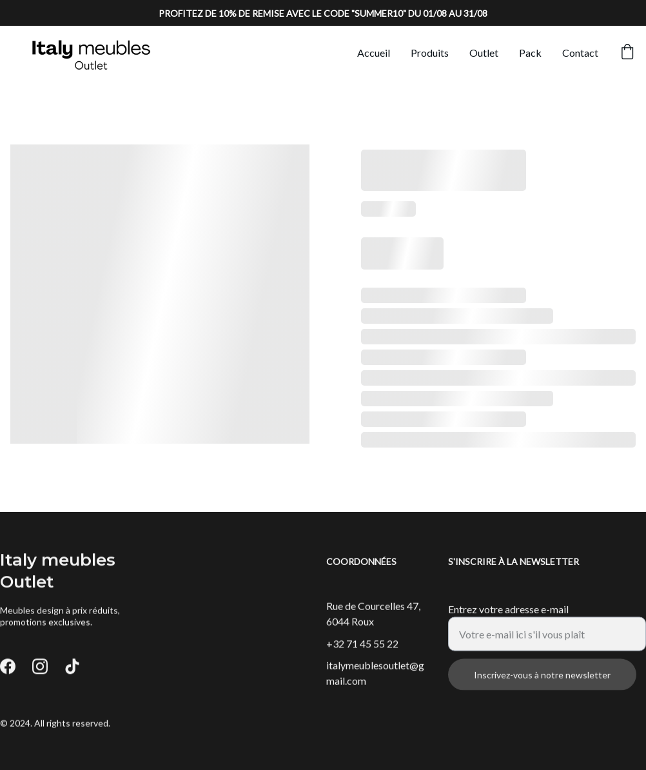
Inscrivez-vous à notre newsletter (542, 681)
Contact (580, 52)
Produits (430, 52)
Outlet (483, 52)
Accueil (373, 52)
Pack (530, 52)
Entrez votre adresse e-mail (508, 616)
